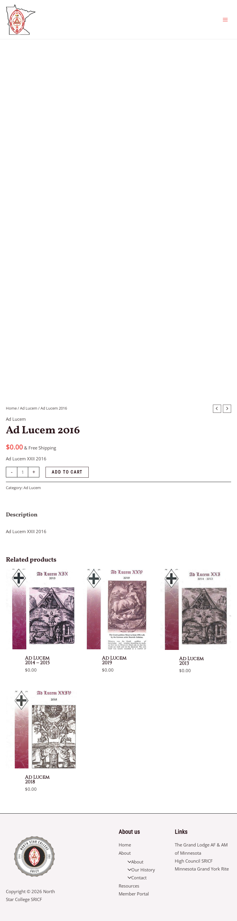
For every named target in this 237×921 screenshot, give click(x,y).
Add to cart (67, 472)
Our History (140, 870)
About (125, 853)
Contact (136, 878)
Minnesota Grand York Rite (202, 869)
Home (11, 408)
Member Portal (134, 894)
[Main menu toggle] (225, 19)
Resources (129, 886)
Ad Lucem (28, 408)
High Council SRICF (194, 861)
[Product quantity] (22, 472)
